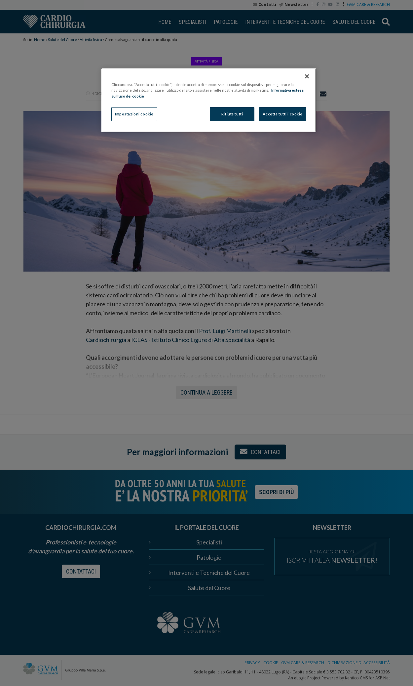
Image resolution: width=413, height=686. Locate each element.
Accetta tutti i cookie (283, 114)
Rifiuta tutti (232, 114)
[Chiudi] (307, 76)
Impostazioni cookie (134, 114)
